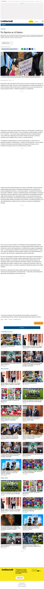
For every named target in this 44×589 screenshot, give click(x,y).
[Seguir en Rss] (39, 570)
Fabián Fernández (24, 1)
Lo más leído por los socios (6, 331)
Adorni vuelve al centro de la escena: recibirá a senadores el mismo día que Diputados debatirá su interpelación (10, 437)
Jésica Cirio (20, 1)
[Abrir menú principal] (42, 21)
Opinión (6, 319)
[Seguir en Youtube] (38, 570)
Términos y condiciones (22, 586)
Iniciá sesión (36, 21)
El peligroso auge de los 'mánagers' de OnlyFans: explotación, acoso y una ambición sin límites (10, 472)
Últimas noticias (4, 478)
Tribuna (3, 24)
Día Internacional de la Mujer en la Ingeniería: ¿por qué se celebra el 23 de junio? (32, 546)
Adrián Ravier (17, 1)
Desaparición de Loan (17, 319)
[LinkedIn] (32, 49)
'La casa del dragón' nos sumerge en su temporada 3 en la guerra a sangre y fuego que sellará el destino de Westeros (11, 528)
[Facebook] (25, 49)
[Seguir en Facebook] (33, 570)
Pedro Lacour (25, 421)
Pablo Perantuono (4, 347)
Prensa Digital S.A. (22, 583)
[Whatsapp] (22, 49)
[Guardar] (35, 49)
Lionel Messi (37, 1)
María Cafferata (25, 348)
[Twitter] (30, 49)
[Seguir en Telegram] (34, 570)
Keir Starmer (41, 1)
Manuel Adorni (9, 1)
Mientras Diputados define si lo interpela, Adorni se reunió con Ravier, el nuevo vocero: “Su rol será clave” (32, 437)
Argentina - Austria (33, 1)
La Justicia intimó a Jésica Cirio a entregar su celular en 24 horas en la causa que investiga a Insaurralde (32, 364)
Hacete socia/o (31, 21)
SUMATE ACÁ (20, 577)
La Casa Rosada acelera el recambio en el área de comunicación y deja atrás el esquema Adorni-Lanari (32, 419)
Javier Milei (13, 1)
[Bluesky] (27, 49)
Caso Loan (10, 319)
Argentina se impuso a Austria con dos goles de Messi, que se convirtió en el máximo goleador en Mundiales (10, 419)
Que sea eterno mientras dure (8, 346)
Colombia (29, 1)
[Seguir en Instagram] (36, 570)
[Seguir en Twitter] (32, 570)
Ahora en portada (5, 368)
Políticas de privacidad (22, 584)
